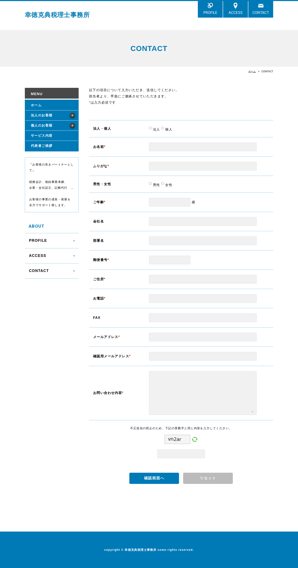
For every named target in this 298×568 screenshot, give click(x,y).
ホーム (252, 71)
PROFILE (210, 12)
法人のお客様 (41, 115)
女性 (168, 184)
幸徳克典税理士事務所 (57, 14)
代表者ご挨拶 (41, 145)
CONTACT (260, 12)
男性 (156, 184)
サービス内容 (41, 135)
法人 (156, 129)
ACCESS (236, 12)
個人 (168, 129)
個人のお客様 (41, 125)
